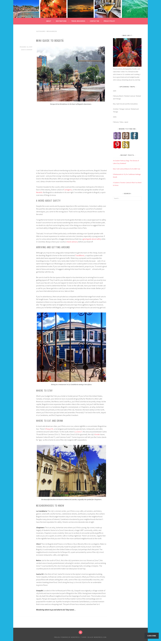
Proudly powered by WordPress (67, 637)
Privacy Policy (109, 21)
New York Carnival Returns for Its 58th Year (126, 169)
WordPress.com (100, 637)
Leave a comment (26, 49)
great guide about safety (92, 239)
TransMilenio (79, 255)
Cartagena (68, 189)
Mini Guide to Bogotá (50, 40)
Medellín (39, 192)
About (48, 21)
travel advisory (72, 242)
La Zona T (78, 431)
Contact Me (94, 21)
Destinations (61, 21)
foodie (97, 434)
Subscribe (151, 635)
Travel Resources (78, 21)
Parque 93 (49, 429)
